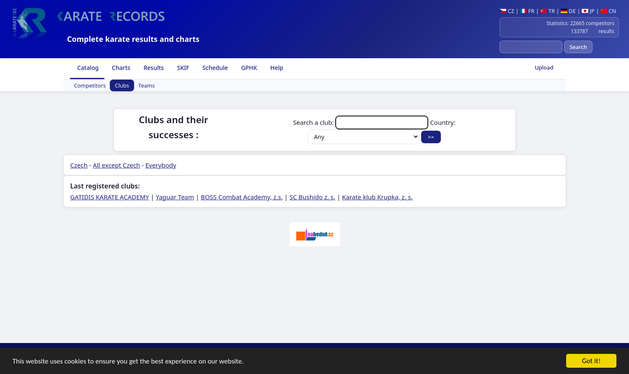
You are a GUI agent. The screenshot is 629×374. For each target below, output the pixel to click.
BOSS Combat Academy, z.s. (242, 197)
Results (153, 68)
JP (588, 11)
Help (276, 68)
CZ (507, 11)
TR (547, 11)
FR (527, 11)
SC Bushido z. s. (312, 197)
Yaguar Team (175, 197)
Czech (79, 165)
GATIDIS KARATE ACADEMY (109, 197)
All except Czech (116, 165)
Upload (544, 67)
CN (608, 11)
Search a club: (361, 122)
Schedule (214, 68)
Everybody (160, 165)
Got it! (591, 361)
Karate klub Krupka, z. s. (377, 197)
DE (568, 11)
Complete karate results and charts (133, 39)
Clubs (122, 85)
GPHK (248, 68)
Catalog (87, 68)
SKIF (182, 68)
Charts (120, 68)
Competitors (90, 85)
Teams (146, 85)
